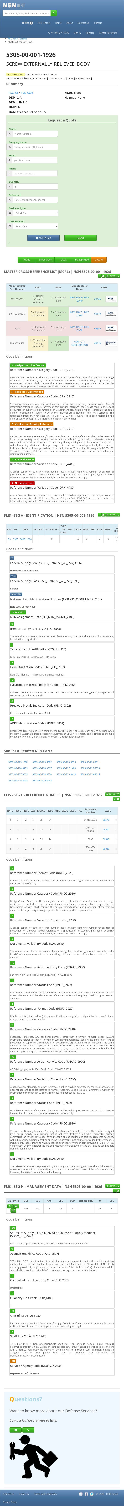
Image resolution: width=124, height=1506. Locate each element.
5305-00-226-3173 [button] (18, 768)
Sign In (77, 32)
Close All (98, 259)
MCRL (27, 259)
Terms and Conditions (45, 1494)
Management (82, 259)
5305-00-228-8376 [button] (42, 774)
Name (12, 128)
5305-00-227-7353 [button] (90, 768)
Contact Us (83, 22)
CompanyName (18, 142)
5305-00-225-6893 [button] (66, 762)
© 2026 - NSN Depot (107, 1494)
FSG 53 (13, 93)
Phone (12, 168)
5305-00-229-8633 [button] (42, 780)
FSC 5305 (27, 93)
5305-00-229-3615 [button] (18, 780)
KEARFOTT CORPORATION (79, 343)
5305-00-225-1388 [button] (18, 762)
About (70, 22)
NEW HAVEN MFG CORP (79, 299)
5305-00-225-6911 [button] (90, 762)
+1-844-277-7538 (58, 32)
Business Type (17, 208)
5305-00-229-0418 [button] (66, 774)
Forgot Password (108, 32)
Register (90, 32)
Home (58, 22)
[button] (27, 23)
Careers (98, 22)
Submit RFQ (112, 275)
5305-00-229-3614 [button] (90, 774)
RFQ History (44, 22)
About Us (24, 1494)
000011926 (26, 539)
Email (12, 155)
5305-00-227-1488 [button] (66, 768)
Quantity (14, 181)
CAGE (64, 259)
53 (9, 539)
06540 (97, 299)
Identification (45, 259)
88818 (97, 343)
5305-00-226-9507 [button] (42, 768)
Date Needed (16, 221)
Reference (15, 195)
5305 (15, 539)
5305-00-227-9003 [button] (18, 774)
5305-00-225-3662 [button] (42, 762)
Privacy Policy (10, 1502)
